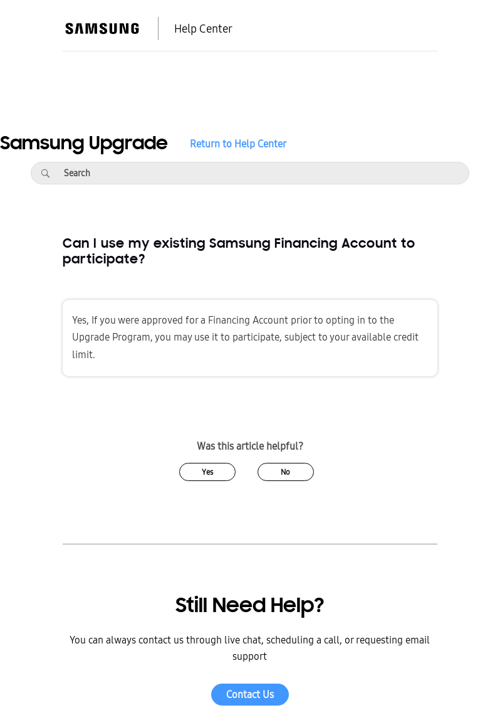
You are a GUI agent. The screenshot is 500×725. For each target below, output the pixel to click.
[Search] (45, 173)
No (285, 472)
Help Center (203, 29)
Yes (207, 472)
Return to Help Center (238, 144)
